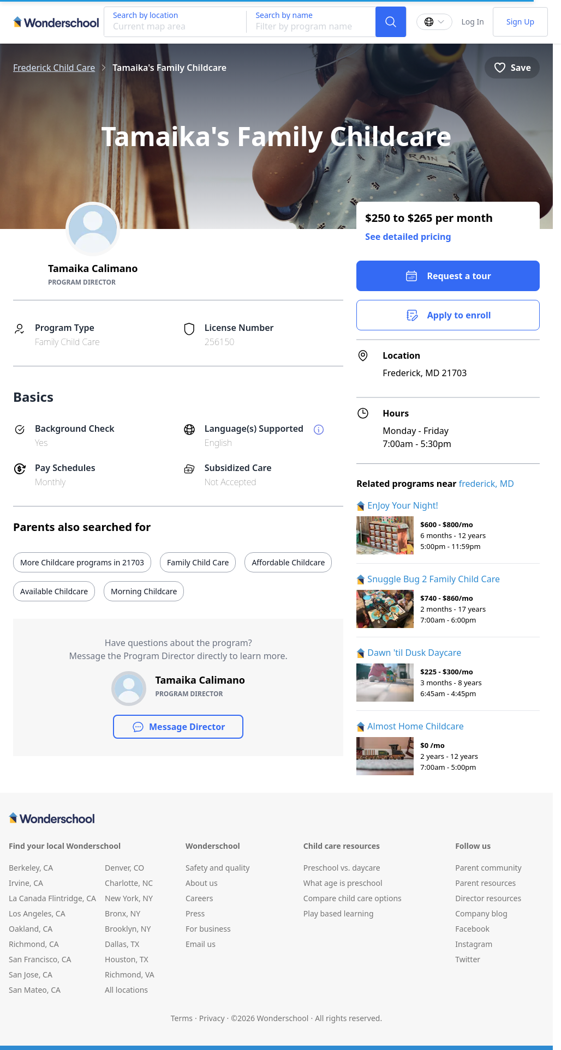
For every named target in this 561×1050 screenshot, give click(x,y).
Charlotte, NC (129, 883)
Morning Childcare (144, 591)
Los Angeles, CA (37, 913)
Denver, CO (124, 867)
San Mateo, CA (35, 990)
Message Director (178, 726)
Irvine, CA (26, 883)
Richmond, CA (34, 944)
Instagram (473, 944)
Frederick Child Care (54, 68)
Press (195, 913)
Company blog (481, 913)
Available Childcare (54, 591)
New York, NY (129, 898)
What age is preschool (343, 883)
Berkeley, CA (31, 867)
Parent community (488, 867)
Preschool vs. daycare (341, 867)
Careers (199, 898)
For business (208, 929)
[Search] (390, 22)
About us (202, 883)
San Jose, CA (30, 974)
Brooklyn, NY (128, 929)
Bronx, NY (122, 913)
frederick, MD (486, 484)
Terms (182, 1018)
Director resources (488, 898)
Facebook (472, 929)
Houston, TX (126, 959)
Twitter (467, 959)
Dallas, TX (122, 944)
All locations (126, 990)
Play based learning (338, 913)
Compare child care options (352, 898)
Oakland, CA (30, 929)
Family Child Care (198, 562)
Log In (472, 21)
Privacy (212, 1018)
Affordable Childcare (288, 562)
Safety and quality (217, 867)
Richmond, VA (129, 974)
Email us (201, 944)
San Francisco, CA (40, 959)
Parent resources (485, 883)
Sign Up (520, 21)
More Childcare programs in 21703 (82, 562)
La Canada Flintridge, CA (52, 898)
